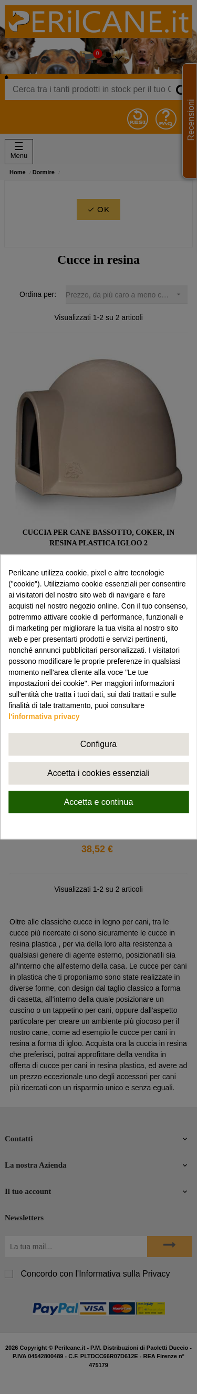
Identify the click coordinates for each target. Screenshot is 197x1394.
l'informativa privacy (44, 716)
